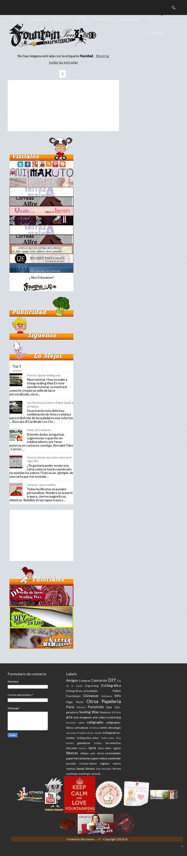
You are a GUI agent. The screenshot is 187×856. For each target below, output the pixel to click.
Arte (81, 18)
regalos (104, 763)
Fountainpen (73, 696)
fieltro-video (107, 738)
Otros (151, 18)
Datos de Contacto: (39, 430)
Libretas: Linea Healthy (41, 484)
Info (118, 696)
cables (81, 722)
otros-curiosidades (109, 753)
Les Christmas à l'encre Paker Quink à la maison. (50, 404)
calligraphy (95, 722)
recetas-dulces (88, 763)
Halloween (106, 696)
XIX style (116, 712)
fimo (118, 738)
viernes (116, 768)
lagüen (117, 748)
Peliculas (81, 707)
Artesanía (36, 18)
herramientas (113, 743)
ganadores (83, 743)
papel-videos (99, 758)
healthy (98, 743)
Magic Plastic (75, 702)
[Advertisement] (63, 105)
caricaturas (81, 727)
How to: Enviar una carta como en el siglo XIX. (49, 459)
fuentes (70, 743)
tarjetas (70, 768)
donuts (98, 732)
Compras (84, 680)
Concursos (99, 680)
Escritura (61, 18)
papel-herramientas (78, 758)
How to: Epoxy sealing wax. (44, 375)
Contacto (154, 32)
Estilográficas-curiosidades (82, 690)
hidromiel (71, 748)
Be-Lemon (88, 839)
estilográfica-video (88, 737)
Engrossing (91, 685)
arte (69, 717)
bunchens (71, 722)
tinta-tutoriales (103, 768)
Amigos (72, 680)
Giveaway (91, 696)
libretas (72, 753)
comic (103, 727)
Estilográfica (111, 685)
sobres (117, 763)
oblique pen (87, 753)
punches (71, 763)
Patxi (70, 707)
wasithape (72, 773)
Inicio (16, 18)
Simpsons (105, 712)
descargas (114, 727)
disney (90, 732)
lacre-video (104, 748)
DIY (112, 680)
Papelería (111, 701)
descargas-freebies (76, 732)
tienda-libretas (85, 768)
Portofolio (103, 18)
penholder (114, 758)
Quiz (109, 707)
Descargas (129, 18)
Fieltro (116, 690)
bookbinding (113, 717)
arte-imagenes (83, 717)
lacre (92, 748)
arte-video (99, 717)
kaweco (83, 748)
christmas (94, 727)
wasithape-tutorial (89, 773)
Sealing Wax (89, 712)
